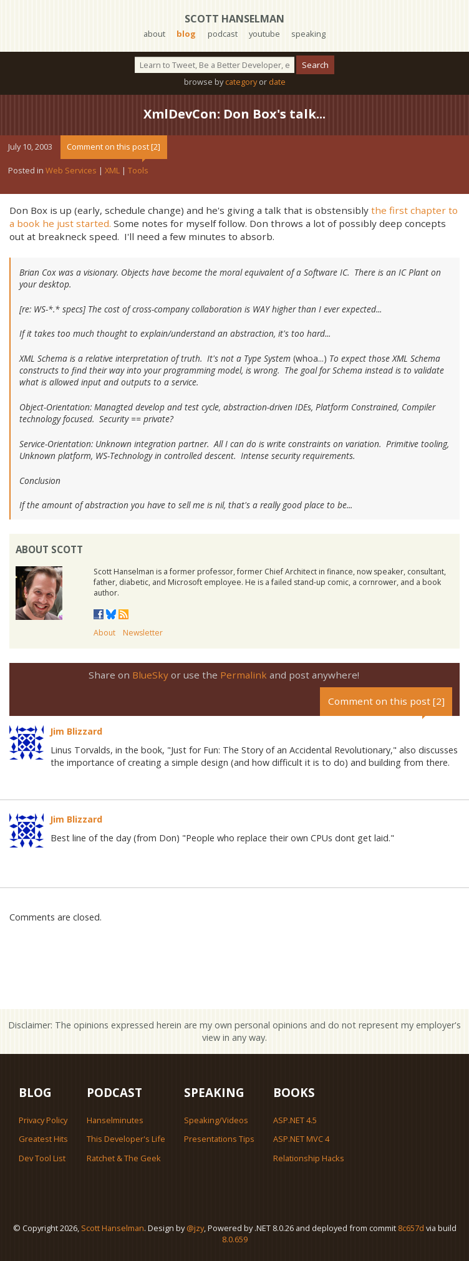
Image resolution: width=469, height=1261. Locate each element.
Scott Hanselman (234, 19)
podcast (223, 33)
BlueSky (150, 675)
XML (112, 170)
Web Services (71, 170)
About (104, 632)
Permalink (243, 675)
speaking (308, 33)
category (241, 81)
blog (186, 33)
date (277, 81)
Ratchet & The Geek (124, 1158)
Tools (138, 170)
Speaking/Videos (216, 1120)
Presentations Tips (219, 1138)
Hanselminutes (115, 1120)
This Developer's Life (126, 1138)
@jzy (195, 1228)
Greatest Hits (43, 1138)
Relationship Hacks (308, 1158)
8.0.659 (235, 1239)
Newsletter (143, 632)
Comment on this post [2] (113, 146)
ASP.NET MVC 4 (301, 1138)
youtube (264, 33)
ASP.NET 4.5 (295, 1120)
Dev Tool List (42, 1158)
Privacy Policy (43, 1120)
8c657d (411, 1228)
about (154, 33)
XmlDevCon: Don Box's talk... (234, 113)
